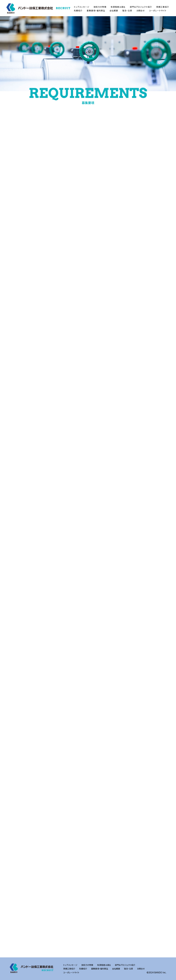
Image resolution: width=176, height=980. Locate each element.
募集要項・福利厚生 (96, 10)
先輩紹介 (78, 10)
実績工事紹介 (162, 6)
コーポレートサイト (157, 10)
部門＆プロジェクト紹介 (141, 6)
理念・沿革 (127, 10)
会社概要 (114, 10)
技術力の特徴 (100, 6)
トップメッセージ (81, 6)
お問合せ (140, 10)
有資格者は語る (118, 6)
